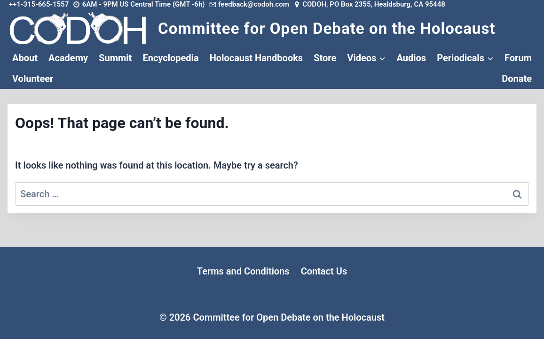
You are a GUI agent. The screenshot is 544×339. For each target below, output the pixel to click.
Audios (411, 58)
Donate (517, 78)
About (25, 58)
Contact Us (324, 271)
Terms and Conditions (243, 271)
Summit (115, 58)
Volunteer (32, 78)
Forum (518, 58)
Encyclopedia (170, 58)
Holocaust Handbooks (256, 58)
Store (325, 58)
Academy (68, 58)
